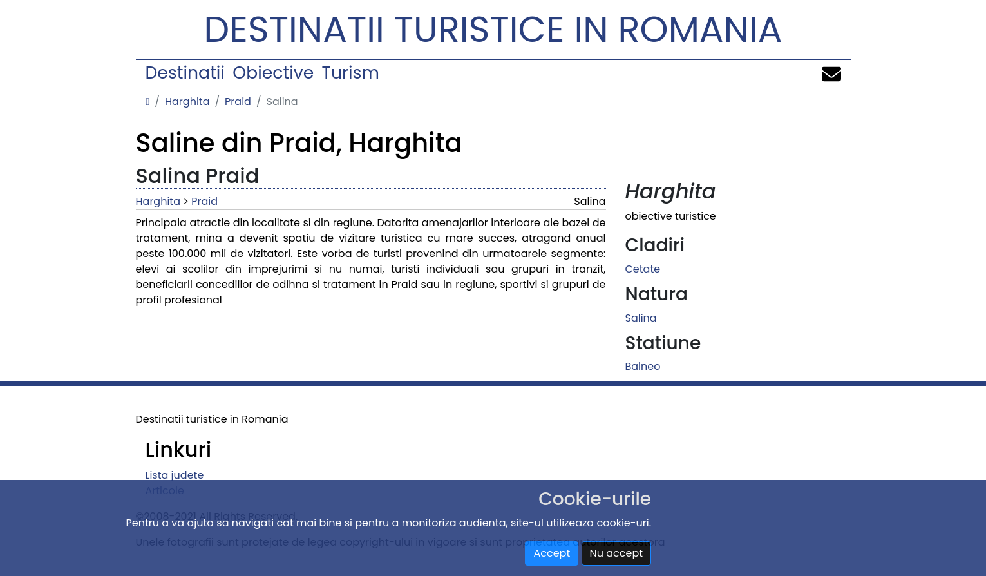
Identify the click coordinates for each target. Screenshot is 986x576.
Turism (350, 72)
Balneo (643, 366)
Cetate (643, 269)
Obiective (273, 72)
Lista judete (175, 475)
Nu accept (616, 553)
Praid (238, 101)
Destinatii (185, 72)
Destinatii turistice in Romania (493, 29)
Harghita (187, 101)
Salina (641, 318)
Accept (551, 553)
